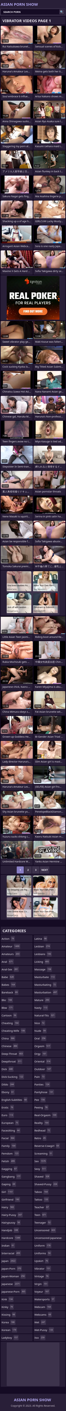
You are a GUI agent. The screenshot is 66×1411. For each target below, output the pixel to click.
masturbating (45, 984)
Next (44, 870)
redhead (42, 1130)
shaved (42, 1176)
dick (8, 1069)
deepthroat (12, 1061)
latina (41, 938)
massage (43, 969)
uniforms (42, 1253)
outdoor (43, 1069)
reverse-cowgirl (47, 1145)
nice (39, 1023)
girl (8, 1191)
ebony (8, 1092)
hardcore (11, 1237)
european (10, 1122)
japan (9, 1260)
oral (40, 1038)
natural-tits (44, 1015)
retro (40, 1138)
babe (8, 977)
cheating (10, 1023)
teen (40, 1214)
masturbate (44, 977)
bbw (8, 1007)
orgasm (42, 1046)
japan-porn (12, 1268)
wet (40, 1322)
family (9, 1145)
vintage (41, 1276)
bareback (10, 992)
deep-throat (13, 1053)
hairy (8, 1207)
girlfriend (11, 1199)
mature (42, 1000)
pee (40, 1099)
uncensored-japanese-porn (48, 1238)
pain (39, 1076)
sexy (40, 1168)
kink (8, 1299)
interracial (11, 1253)
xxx (39, 1337)
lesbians (43, 954)
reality (41, 1122)
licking (42, 961)
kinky (8, 1307)
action (8, 938)
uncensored (45, 1230)
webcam (43, 1307)
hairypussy (11, 1222)
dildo (8, 1084)
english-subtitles (14, 1099)
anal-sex (10, 969)
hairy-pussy (12, 1214)
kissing (9, 1314)
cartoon (9, 1015)
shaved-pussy (46, 1184)
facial (8, 1138)
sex (40, 1161)
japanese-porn (14, 1291)
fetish (8, 1161)
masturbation (46, 992)
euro (8, 1115)
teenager (42, 1222)
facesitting (11, 1130)
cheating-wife (14, 1030)
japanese (11, 1283)
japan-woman (14, 1276)
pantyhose (44, 1092)
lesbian (42, 946)
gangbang (11, 1176)
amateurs (11, 954)
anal (8, 961)
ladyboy (10, 1337)
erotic (8, 1107)
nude (40, 1030)
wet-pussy (44, 1330)
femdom (10, 1153)
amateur (11, 946)
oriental (42, 1061)
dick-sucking (13, 1076)
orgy (40, 1053)
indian (8, 1245)
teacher (42, 1207)
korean (9, 1330)
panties (42, 1084)
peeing (41, 1107)
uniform (42, 1245)
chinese (10, 1046)
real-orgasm (45, 1115)
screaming (43, 1153)
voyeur (42, 1291)
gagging (10, 1168)
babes (9, 984)
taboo (41, 1191)
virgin (41, 1283)
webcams (43, 1314)
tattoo (41, 1199)
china (8, 1038)
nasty (41, 1007)
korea (8, 1322)
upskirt (41, 1260)
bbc (7, 1000)
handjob (10, 1230)
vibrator (42, 1268)
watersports (44, 1299)
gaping (9, 1184)
